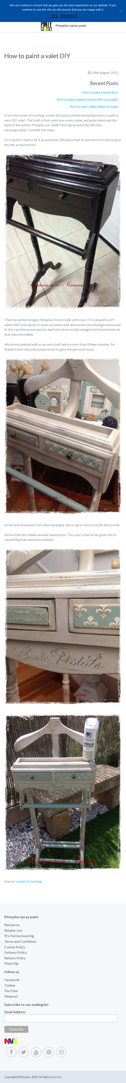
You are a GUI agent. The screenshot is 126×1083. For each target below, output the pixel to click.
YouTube (11, 991)
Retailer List (13, 930)
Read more (68, 15)
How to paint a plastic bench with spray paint (87, 99)
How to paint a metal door (100, 92)
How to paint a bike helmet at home (94, 106)
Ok (53, 15)
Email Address (15, 1012)
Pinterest (11, 996)
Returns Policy (15, 958)
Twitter (10, 985)
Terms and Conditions (20, 941)
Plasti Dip (11, 963)
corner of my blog (28, 881)
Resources (12, 925)
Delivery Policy (15, 952)
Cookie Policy (14, 947)
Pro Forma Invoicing (19, 936)
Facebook (11, 980)
